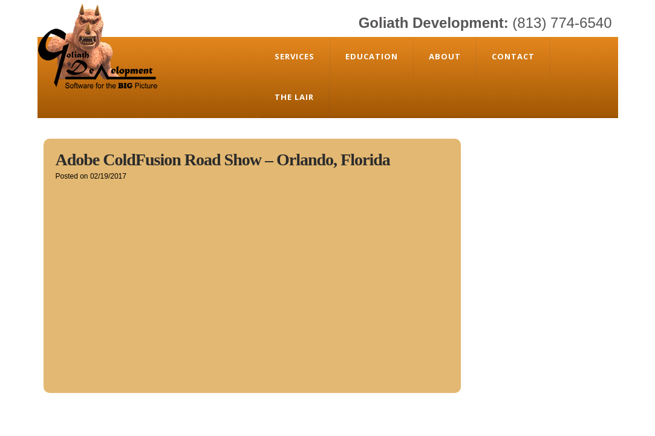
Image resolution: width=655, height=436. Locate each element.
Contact (513, 56)
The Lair (294, 96)
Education (371, 56)
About (445, 56)
